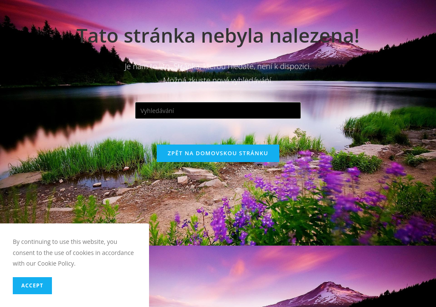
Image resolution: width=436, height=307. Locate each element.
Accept (32, 285)
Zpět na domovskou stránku (218, 153)
